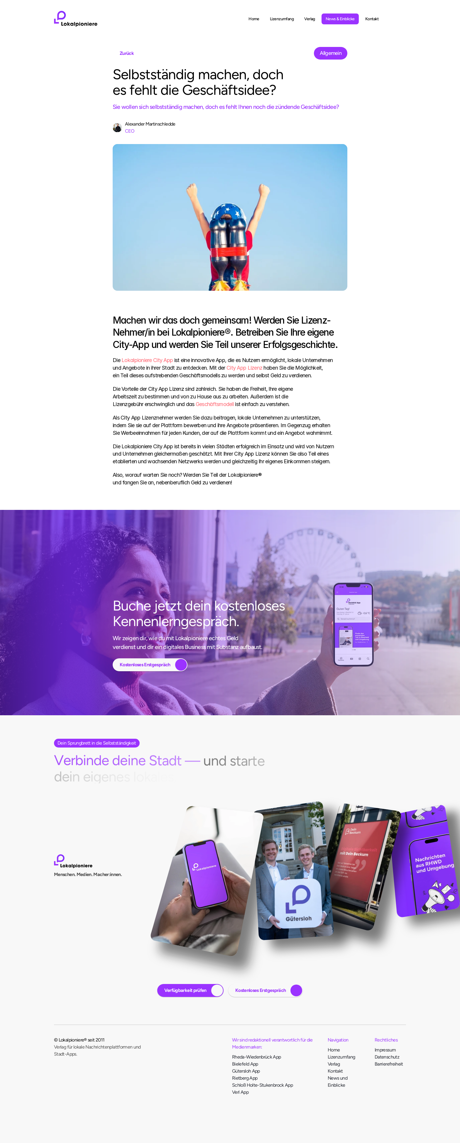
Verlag (334, 1065)
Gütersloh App (246, 1072)
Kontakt (335, 1072)
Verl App (240, 1093)
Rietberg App (245, 1079)
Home (334, 1051)
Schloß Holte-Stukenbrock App (262, 1086)
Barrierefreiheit (389, 1065)
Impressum (385, 1051)
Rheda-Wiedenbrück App (256, 1058)
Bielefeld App (245, 1065)
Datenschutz (387, 1058)
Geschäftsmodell (215, 404)
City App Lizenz (244, 368)
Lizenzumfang (341, 1058)
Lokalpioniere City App (147, 360)
